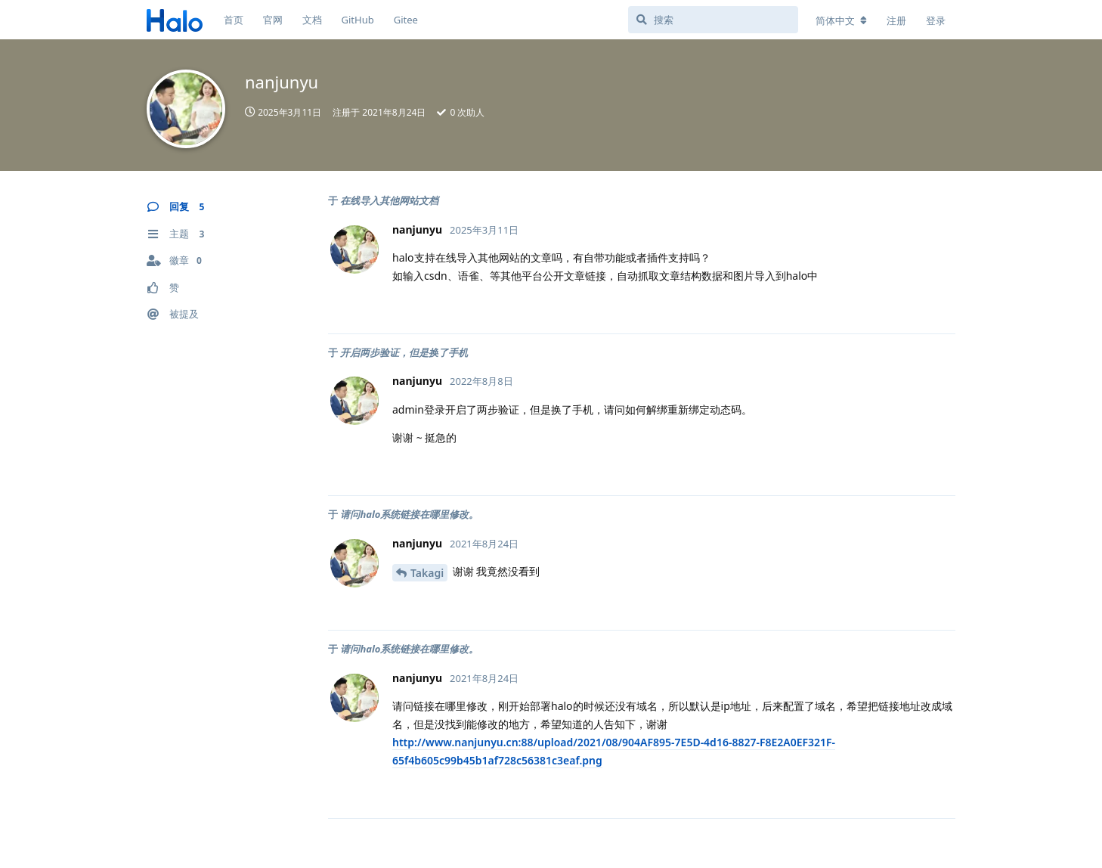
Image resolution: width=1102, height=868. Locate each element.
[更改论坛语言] (841, 20)
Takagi (427, 573)
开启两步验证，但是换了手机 (404, 352)
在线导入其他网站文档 (389, 200)
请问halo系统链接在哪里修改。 (409, 514)
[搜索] (713, 19)
